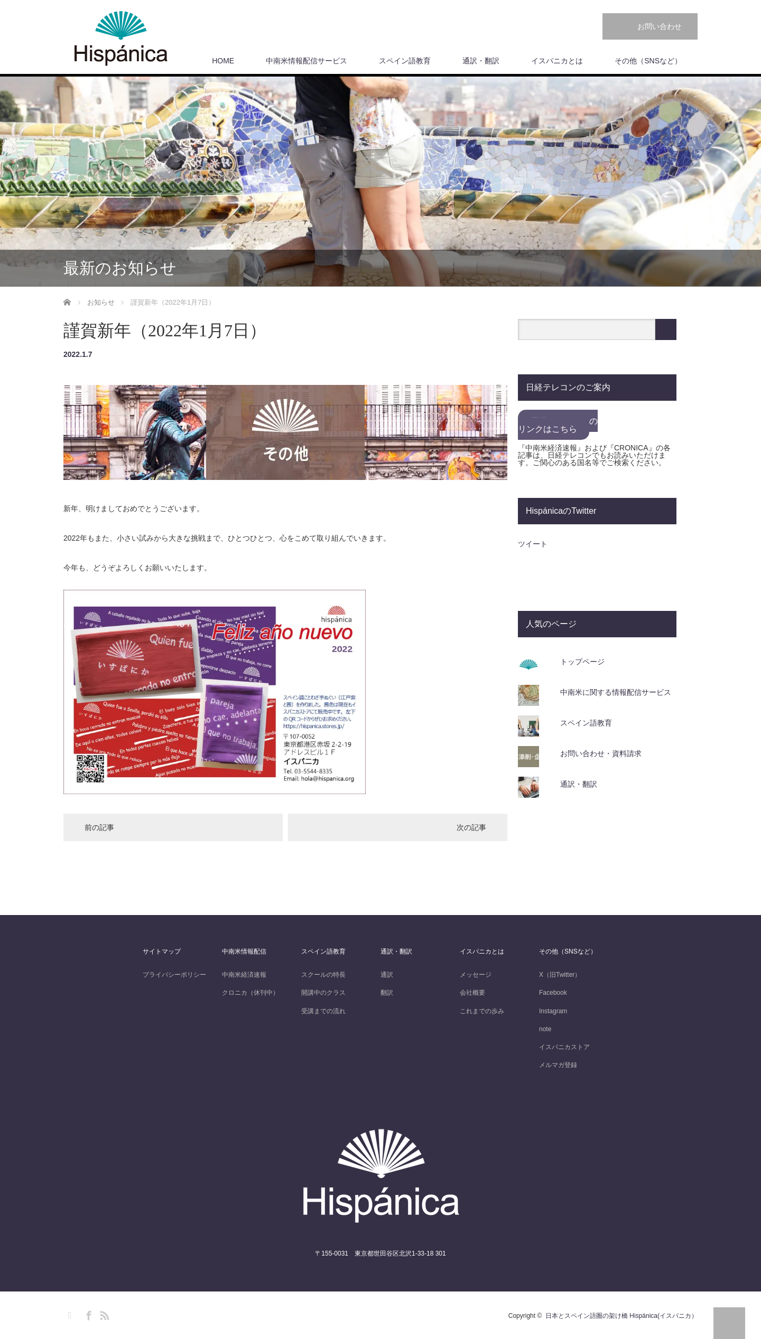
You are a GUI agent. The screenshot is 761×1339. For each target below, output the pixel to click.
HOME (223, 60)
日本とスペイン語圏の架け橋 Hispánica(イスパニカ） (621, 1315)
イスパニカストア (564, 1047)
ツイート (532, 544)
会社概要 (472, 992)
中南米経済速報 (244, 974)
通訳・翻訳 (480, 60)
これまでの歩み (482, 1011)
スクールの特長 (323, 974)
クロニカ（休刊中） (250, 992)
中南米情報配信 (244, 951)
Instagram (553, 1011)
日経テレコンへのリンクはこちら (558, 424)
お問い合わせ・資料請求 (601, 753)
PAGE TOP (729, 1323)
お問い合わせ (659, 26)
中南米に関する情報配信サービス (615, 692)
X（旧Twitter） (560, 974)
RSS (103, 1314)
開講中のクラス (323, 992)
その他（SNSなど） (648, 60)
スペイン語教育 (405, 60)
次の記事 (471, 827)
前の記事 (99, 827)
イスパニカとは (557, 60)
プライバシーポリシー (174, 974)
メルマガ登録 (558, 1065)
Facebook (553, 992)
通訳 (386, 974)
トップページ (582, 661)
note (545, 1029)
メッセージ (475, 974)
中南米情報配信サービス (306, 60)
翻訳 (386, 992)
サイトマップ (162, 951)
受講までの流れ (323, 1011)
